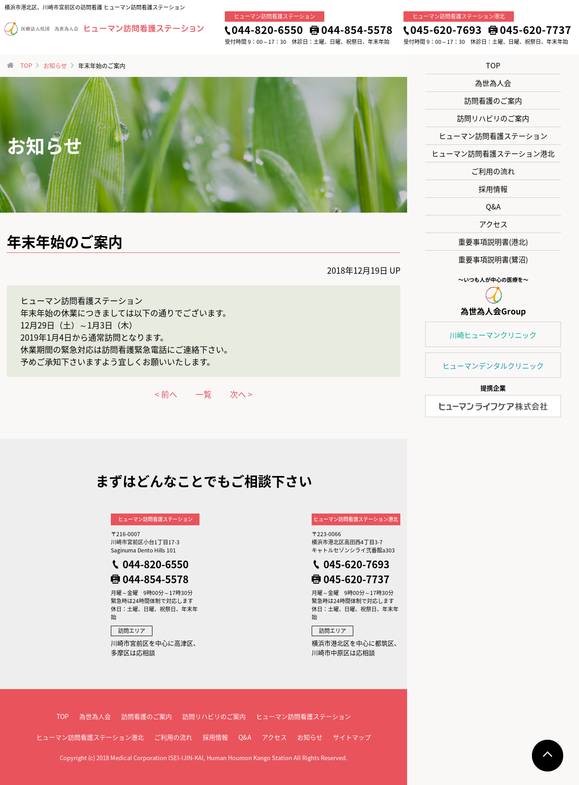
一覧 (203, 394)
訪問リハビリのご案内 (493, 118)
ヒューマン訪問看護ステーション (493, 135)
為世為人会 (493, 82)
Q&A (493, 206)
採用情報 (493, 188)
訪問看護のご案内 (493, 100)
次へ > (241, 394)
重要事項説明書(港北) (493, 241)
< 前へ (166, 394)
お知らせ (55, 65)
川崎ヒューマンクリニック (493, 334)
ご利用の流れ (493, 171)
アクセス (493, 224)
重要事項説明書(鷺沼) (493, 259)
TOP (493, 65)
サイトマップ (352, 737)
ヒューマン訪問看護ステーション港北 (493, 153)
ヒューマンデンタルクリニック (493, 365)
